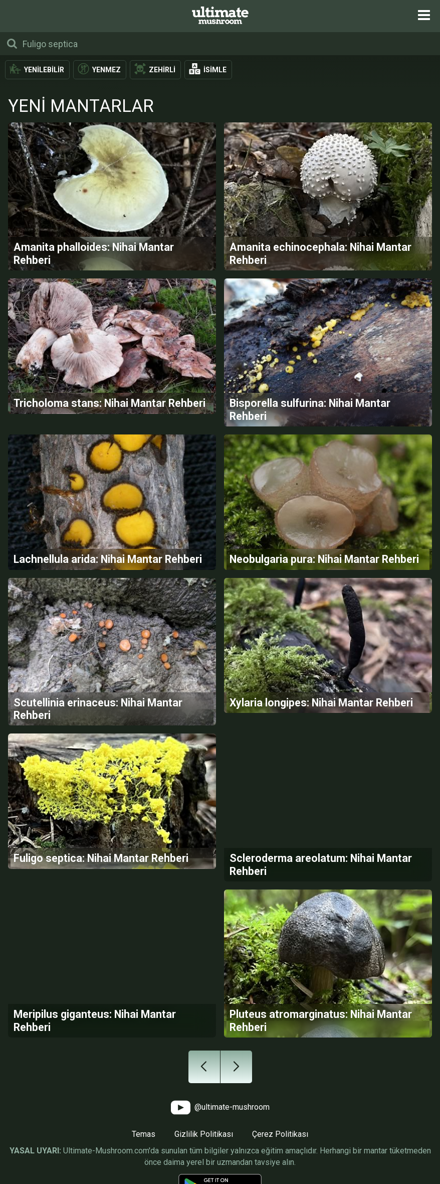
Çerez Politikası (280, 1134)
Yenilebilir (44, 70)
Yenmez (106, 70)
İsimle (215, 70)
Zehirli (162, 70)
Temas (143, 1134)
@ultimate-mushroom (220, 1107)
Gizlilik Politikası (203, 1134)
